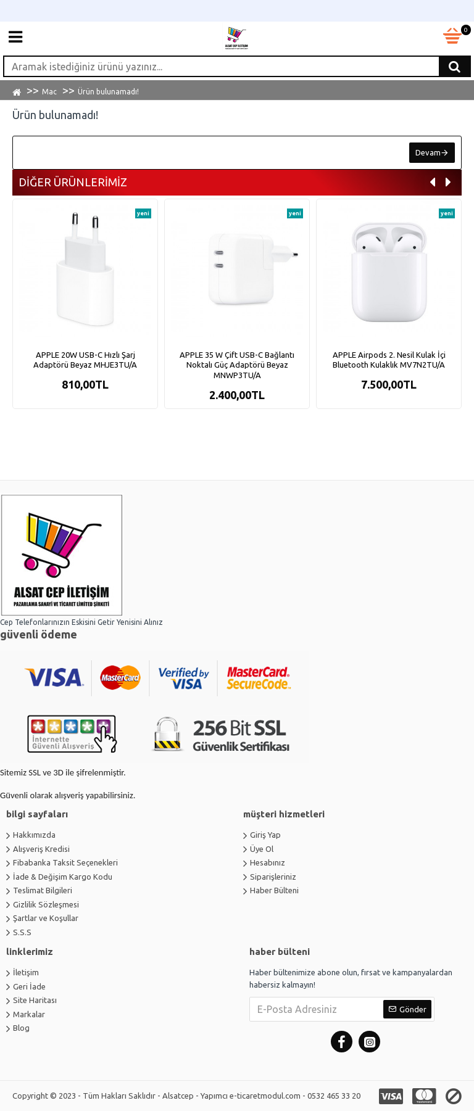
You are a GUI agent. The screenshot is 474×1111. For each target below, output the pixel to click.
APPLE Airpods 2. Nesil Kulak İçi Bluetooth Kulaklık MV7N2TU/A (389, 360)
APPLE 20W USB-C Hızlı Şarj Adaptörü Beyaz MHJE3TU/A (85, 360)
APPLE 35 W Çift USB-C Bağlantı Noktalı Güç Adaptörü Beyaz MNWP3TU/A (237, 365)
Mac (49, 92)
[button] (432, 183)
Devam (428, 152)
